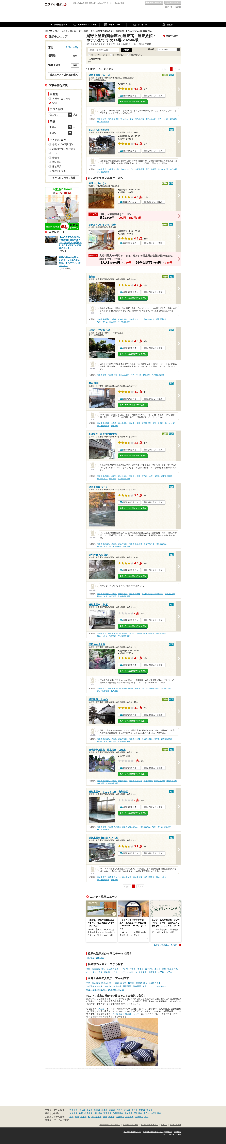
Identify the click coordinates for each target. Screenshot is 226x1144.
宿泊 (88, 969)
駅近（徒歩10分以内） (96, 990)
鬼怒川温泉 (156, 1113)
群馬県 (104, 1110)
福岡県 (149, 1110)
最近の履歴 (172, 3)
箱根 (81, 1113)
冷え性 (125, 969)
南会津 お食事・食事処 (151, 476)
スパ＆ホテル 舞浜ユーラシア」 (127, 1014)
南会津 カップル (126, 119)
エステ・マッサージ (128, 972)
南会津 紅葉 (137, 877)
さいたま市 (96, 1116)
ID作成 (178, 7)
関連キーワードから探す (57, 1120)
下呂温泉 (107, 1113)
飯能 (105, 1116)
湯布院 (147, 1113)
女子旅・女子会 (165, 972)
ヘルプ (164, 1125)
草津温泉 (73, 1113)
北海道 (127, 1110)
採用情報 (177, 1132)
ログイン (169, 7)
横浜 (71, 1116)
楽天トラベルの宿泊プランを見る (133, 102)
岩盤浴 (55, 157)
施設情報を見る (129, 96)
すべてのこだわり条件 (63, 177)
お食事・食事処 (136, 969)
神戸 (146, 1116)
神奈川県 (73, 1110)
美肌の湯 (117, 986)
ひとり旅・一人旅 (94, 972)
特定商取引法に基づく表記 (153, 1132)
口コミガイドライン (149, 1125)
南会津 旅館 (112, 375)
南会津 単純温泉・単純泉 (107, 319)
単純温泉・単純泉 (94, 986)
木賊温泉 (90, 958)
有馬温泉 (88, 1113)
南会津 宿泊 (101, 119)
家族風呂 (57, 166)
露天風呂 (96, 969)
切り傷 (107, 972)
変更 (75, 56)
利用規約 (168, 1132)
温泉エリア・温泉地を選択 (64, 74)
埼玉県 (82, 1110)
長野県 (134, 1110)
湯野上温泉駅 (151, 119)
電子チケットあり (99, 55)
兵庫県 (97, 1110)
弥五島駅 (173, 119)
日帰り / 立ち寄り (61, 98)
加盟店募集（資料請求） (109, 1125)
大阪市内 (120, 1116)
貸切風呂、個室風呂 (148, 972)
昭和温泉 (100, 958)
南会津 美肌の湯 (135, 544)
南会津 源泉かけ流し (130, 827)
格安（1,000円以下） (110, 969)
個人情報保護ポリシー (132, 1132)
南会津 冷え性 (113, 119)
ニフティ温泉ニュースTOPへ (166, 945)
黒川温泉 (138, 1113)
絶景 (145, 986)
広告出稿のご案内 (130, 1125)
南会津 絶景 (139, 119)
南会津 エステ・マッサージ (152, 594)
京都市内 (129, 1116)
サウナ (114, 972)
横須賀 (83, 1116)
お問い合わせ (175, 1125)
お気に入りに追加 (154, 96)
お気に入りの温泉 (154, 3)
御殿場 (111, 1116)
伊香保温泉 (118, 1113)
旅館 (164, 969)
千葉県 (89, 1110)
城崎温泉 (98, 1113)
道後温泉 (129, 1113)
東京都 (112, 1110)
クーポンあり (119, 55)
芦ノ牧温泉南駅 (103, 122)
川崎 (77, 1116)
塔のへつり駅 (163, 119)
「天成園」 (101, 1009)
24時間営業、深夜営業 (64, 149)
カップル (149, 969)
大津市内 (139, 1116)
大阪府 (119, 1110)
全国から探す (72, 47)
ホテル (158, 969)
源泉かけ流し (173, 969)
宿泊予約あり (136, 55)
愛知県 (142, 1110)
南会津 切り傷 (149, 544)
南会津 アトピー (135, 319)
